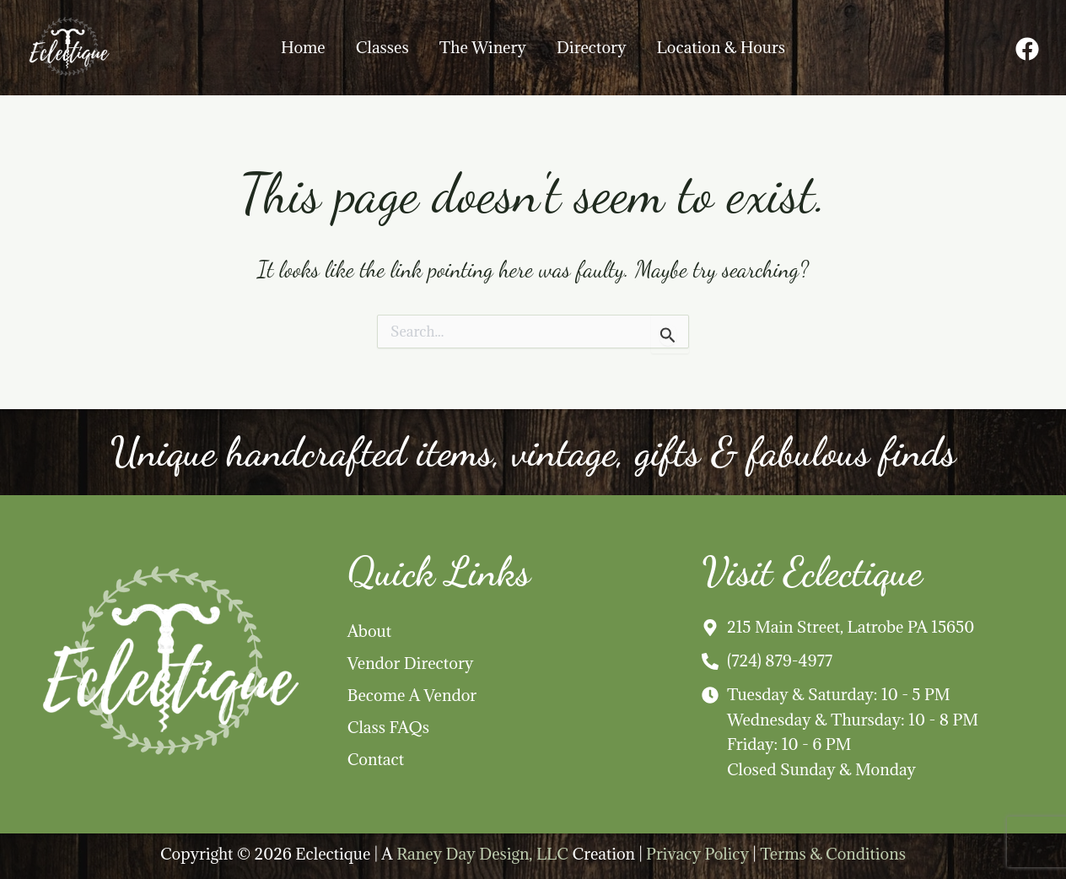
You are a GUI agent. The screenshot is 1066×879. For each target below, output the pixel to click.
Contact (375, 759)
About (369, 631)
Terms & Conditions (833, 854)
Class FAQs (388, 727)
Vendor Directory (410, 663)
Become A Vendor (411, 695)
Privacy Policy (697, 854)
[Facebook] (1027, 49)
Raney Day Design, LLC (482, 854)
